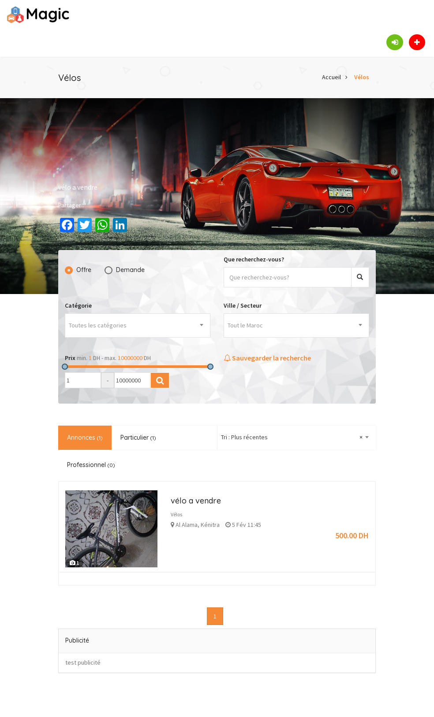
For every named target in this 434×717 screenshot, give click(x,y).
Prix (70, 358)
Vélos (361, 77)
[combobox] (137, 325)
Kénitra (210, 525)
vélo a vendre (196, 501)
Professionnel (91, 465)
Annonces (85, 437)
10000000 (130, 358)
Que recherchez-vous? (254, 259)
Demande (130, 270)
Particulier (138, 437)
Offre (83, 270)
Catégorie (78, 305)
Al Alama (187, 525)
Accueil (331, 77)
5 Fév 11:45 (243, 525)
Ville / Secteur (243, 305)
